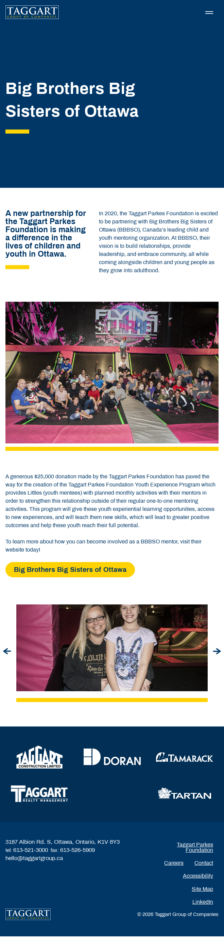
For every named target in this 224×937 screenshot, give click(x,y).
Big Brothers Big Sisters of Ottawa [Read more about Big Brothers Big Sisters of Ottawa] (70, 570)
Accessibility (198, 876)
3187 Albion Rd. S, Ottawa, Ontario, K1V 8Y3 (62, 842)
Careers (174, 863)
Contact (203, 863)
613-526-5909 (77, 851)
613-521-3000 (30, 851)
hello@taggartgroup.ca (34, 859)
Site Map (202, 889)
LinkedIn (202, 902)
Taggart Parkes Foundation (195, 847)
